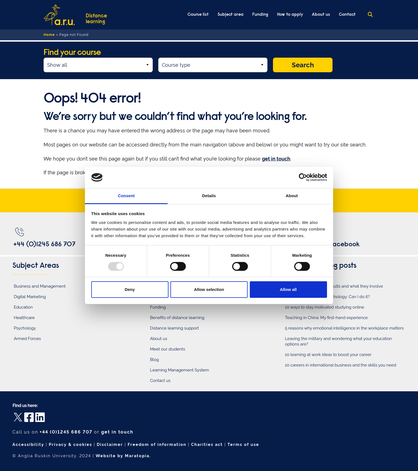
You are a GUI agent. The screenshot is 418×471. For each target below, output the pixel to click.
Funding (158, 307)
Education (23, 307)
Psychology (25, 328)
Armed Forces (27, 338)
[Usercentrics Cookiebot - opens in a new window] (303, 177)
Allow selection (209, 289)
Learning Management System (179, 370)
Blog (154, 359)
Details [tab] (209, 195)
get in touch (117, 432)
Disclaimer (110, 444)
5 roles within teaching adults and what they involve (334, 286)
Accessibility (28, 444)
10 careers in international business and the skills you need (340, 365)
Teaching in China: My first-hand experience (326, 317)
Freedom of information (157, 444)
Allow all (288, 289)
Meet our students (167, 349)
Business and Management (40, 286)
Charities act (207, 444)
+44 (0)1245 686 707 (66, 432)
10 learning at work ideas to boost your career (328, 354)
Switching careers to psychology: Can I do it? (327, 296)
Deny (130, 289)
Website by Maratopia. (123, 455)
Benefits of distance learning (177, 317)
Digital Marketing (30, 296)
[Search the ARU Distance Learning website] (370, 14)
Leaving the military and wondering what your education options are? (338, 341)
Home (49, 35)
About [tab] (292, 195)
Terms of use (243, 444)
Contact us (160, 380)
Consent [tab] (126, 195)
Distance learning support (174, 328)
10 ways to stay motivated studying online (324, 307)
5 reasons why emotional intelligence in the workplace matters (344, 328)
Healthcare (24, 317)
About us (158, 338)
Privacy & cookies (70, 444)
